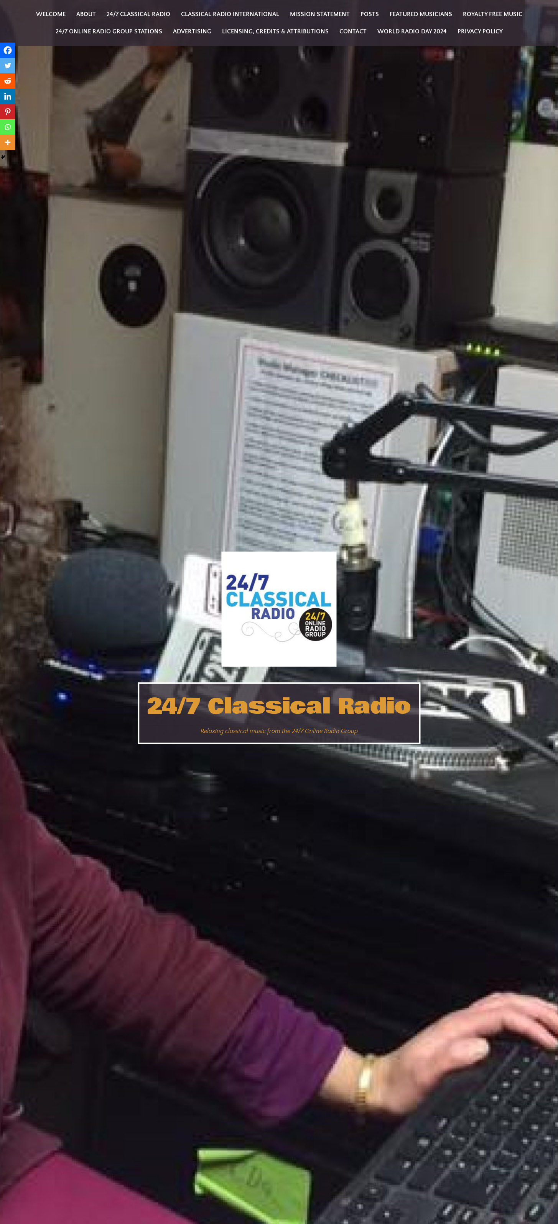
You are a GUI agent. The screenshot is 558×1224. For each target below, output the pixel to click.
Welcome (51, 14)
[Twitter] (7, 65)
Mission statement (320, 14)
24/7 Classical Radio (279, 706)
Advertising (192, 31)
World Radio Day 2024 (412, 31)
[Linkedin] (7, 96)
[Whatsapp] (7, 127)
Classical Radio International (230, 14)
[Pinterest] (7, 111)
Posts (369, 14)
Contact (353, 31)
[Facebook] (7, 50)
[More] (7, 142)
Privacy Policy (480, 31)
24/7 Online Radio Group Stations (109, 31)
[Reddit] (7, 81)
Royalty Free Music (492, 14)
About (86, 14)
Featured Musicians (421, 14)
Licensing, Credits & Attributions (275, 31)
